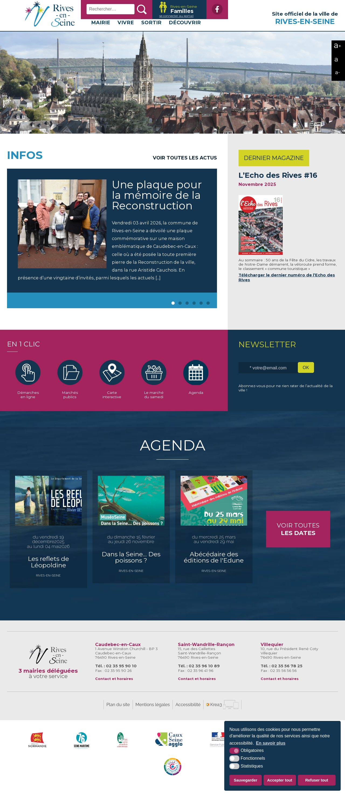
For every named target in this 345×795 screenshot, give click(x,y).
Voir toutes (298, 536)
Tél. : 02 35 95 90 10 (116, 673)
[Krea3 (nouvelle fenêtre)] (176, 9)
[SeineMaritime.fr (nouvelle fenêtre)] (81, 747)
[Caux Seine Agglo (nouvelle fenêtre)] (168, 747)
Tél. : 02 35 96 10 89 (199, 673)
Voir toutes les (185, 165)
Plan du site (118, 712)
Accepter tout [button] (279, 780)
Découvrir (185, 30)
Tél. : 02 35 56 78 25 (281, 673)
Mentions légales (153, 712)
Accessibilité (188, 712)
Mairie (100, 30)
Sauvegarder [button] (245, 780)
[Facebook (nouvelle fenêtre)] (214, 9)
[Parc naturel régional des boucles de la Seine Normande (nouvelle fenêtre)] (122, 747)
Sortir (151, 30)
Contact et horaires (114, 686)
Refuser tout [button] (316, 780)
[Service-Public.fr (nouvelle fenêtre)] (219, 747)
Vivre (126, 30)
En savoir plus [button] (270, 743)
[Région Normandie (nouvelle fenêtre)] (37, 747)
